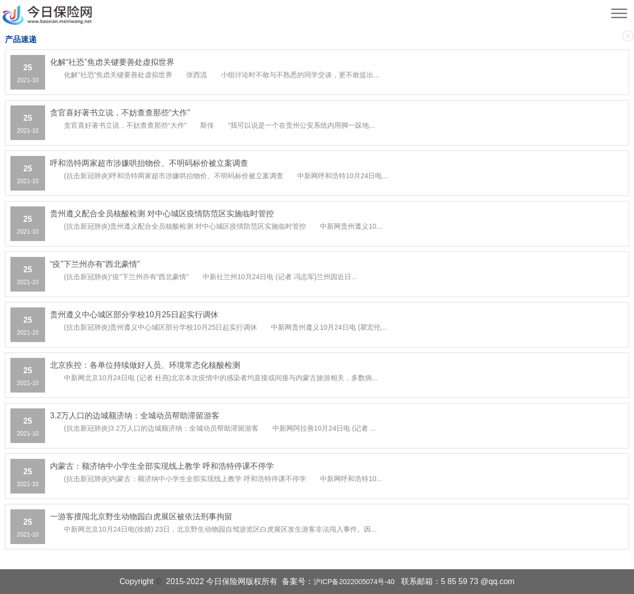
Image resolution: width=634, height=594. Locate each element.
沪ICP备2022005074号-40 (354, 582)
